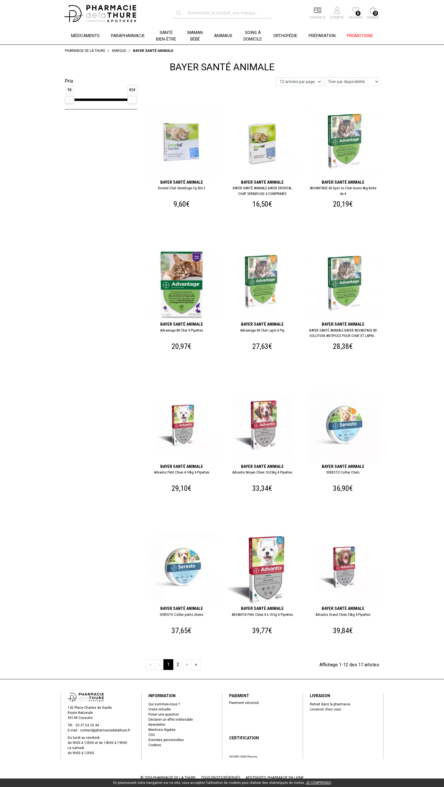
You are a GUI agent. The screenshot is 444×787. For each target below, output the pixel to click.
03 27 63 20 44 (87, 725)
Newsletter (156, 725)
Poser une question (163, 714)
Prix (69, 81)
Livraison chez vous (325, 709)
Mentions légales (162, 730)
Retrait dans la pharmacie (330, 704)
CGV (151, 735)
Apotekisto (275, 777)
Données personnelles (166, 740)
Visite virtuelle (159, 709)
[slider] (69, 100)
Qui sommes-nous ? (164, 704)
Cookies (154, 745)
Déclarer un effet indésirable (170, 720)
